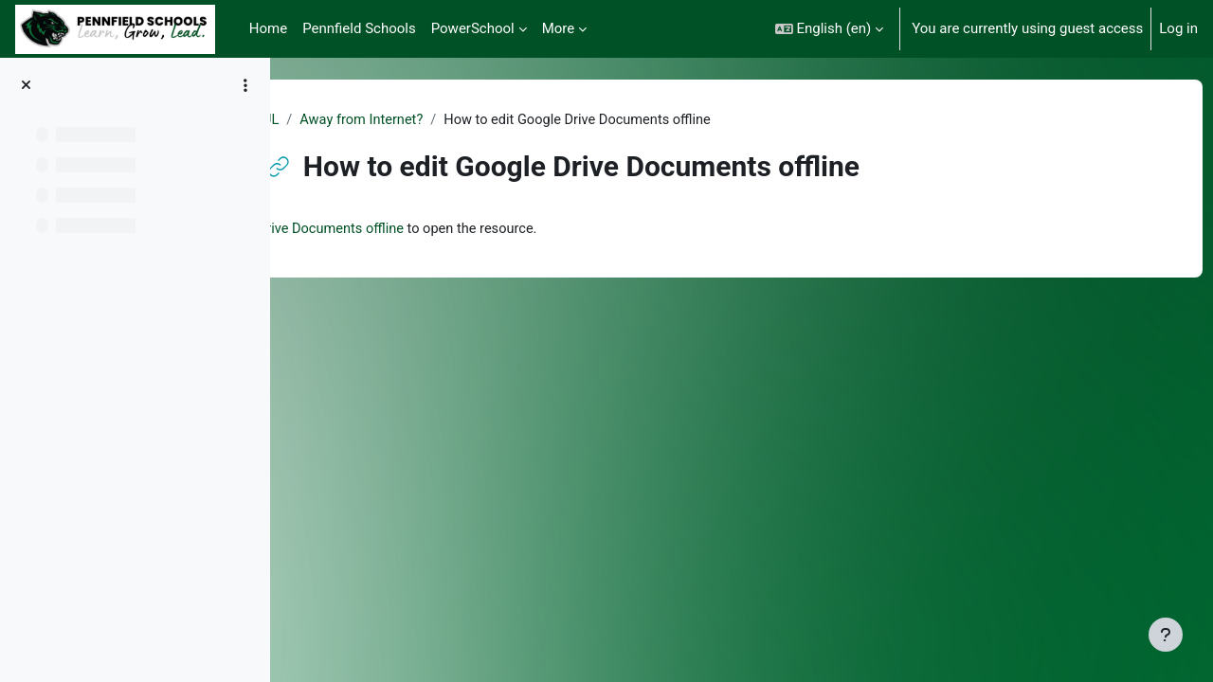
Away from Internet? (457, 120)
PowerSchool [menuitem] (473, 28)
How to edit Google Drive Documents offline (498, 230)
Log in (1178, 28)
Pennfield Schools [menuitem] (359, 28)
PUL (360, 120)
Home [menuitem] (268, 28)
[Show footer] (1166, 635)
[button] (829, 29)
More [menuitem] (558, 28)
